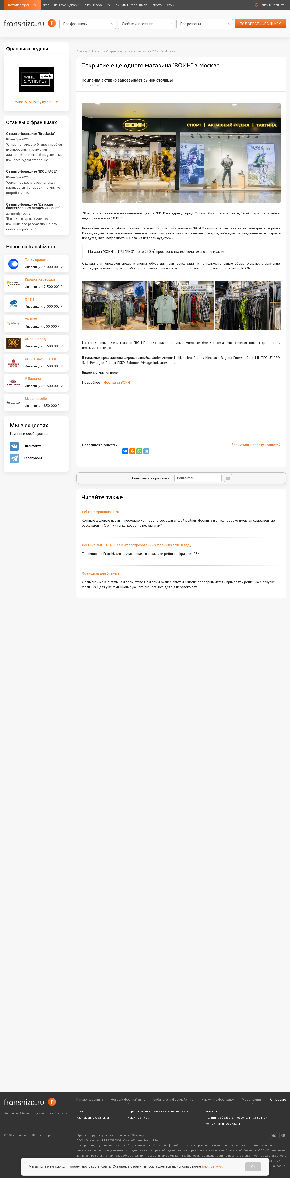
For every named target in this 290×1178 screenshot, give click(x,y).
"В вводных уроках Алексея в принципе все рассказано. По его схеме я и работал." (31, 223)
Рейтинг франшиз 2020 (100, 511)
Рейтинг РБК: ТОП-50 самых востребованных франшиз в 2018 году (136, 545)
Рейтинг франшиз (96, 5)
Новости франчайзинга (128, 1099)
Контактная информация (223, 1123)
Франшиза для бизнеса (101, 573)
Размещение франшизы (93, 1117)
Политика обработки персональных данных (236, 1117)
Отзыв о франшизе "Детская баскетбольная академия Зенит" (33, 206)
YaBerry (31, 319)
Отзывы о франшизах (31, 122)
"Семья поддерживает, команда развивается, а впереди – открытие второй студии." (33, 187)
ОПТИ (29, 299)
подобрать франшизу (260, 24)
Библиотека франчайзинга (173, 1099)
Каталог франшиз (22, 5)
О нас (80, 1111)
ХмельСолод (35, 339)
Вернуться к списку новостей (256, 445)
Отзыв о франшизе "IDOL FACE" (31, 171)
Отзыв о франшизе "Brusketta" (30, 133)
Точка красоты (37, 259)
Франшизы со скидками (61, 5)
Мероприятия (252, 1099)
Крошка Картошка (40, 279)
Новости (156, 5)
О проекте (278, 1099)
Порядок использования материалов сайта (157, 1111)
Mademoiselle (36, 398)
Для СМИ (212, 1111)
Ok (253, 1166)
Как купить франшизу (130, 5)
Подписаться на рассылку (176, 478)
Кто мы (171, 5)
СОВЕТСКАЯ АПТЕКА (41, 358)
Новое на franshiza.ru (30, 246)
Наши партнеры (138, 1117)
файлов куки (212, 1166)
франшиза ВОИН (117, 382)
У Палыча (33, 378)
